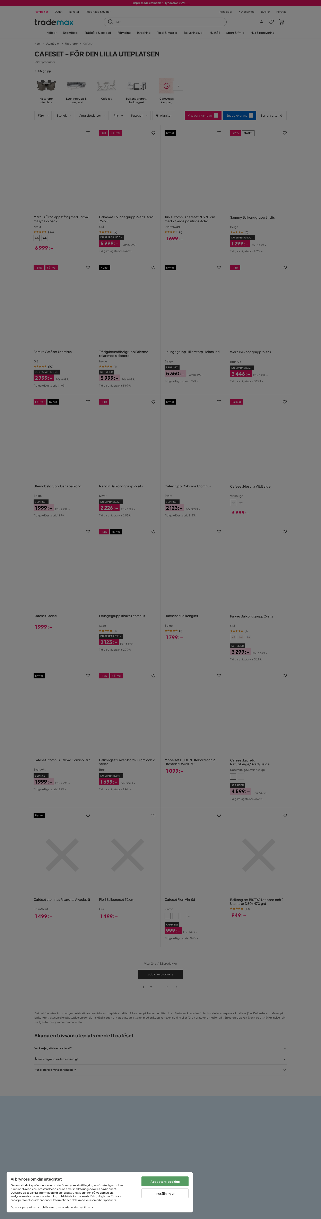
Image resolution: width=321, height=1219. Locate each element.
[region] (100, 1192)
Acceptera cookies (165, 1181)
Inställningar (165, 1193)
